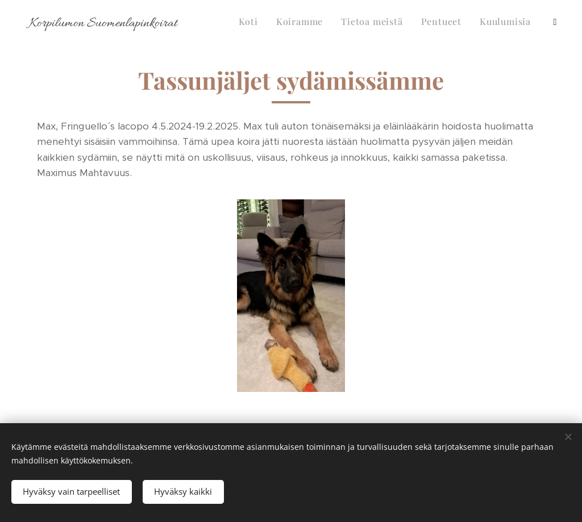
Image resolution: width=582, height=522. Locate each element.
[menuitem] (420, 23)
